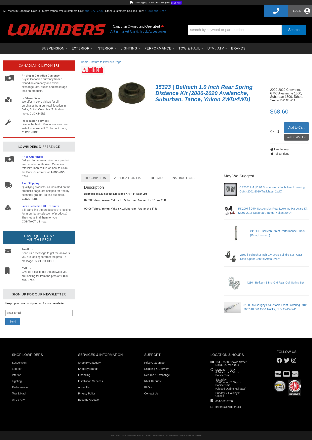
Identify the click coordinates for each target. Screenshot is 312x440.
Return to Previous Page (106, 62)
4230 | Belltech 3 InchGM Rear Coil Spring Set (275, 282)
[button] (247, 30)
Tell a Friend (281, 153)
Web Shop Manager (191, 435)
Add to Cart (296, 127)
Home (84, 62)
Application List (128, 178)
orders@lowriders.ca (228, 406)
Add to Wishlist (296, 137)
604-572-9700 (224, 401)
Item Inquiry (281, 149)
